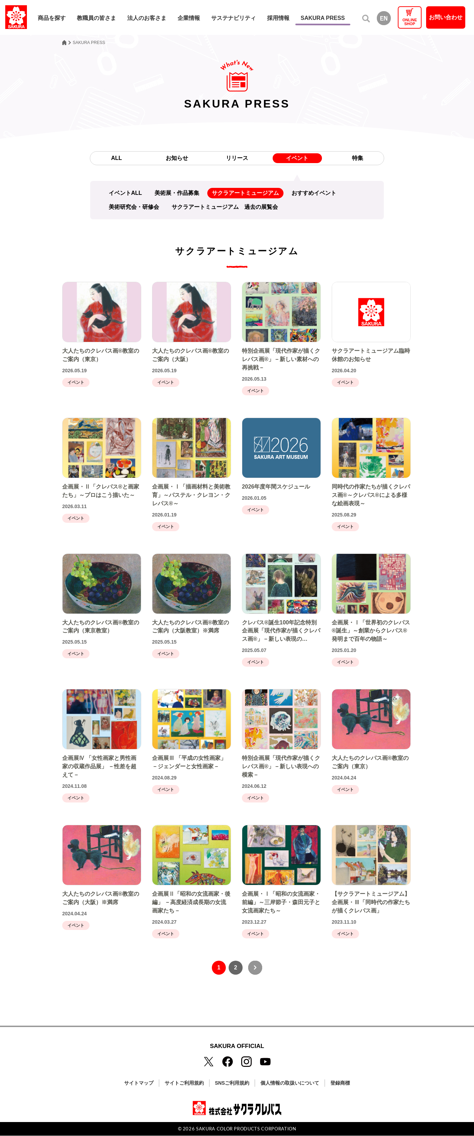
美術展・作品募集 (177, 193)
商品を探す (52, 18)
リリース (237, 158)
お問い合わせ (445, 17)
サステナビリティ (233, 18)
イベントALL (125, 193)
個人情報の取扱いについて (289, 1083)
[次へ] (255, 968)
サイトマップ (138, 1083)
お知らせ (177, 158)
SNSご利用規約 (232, 1083)
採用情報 (278, 18)
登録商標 (340, 1083)
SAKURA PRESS (323, 18)
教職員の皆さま (96, 18)
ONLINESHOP (409, 22)
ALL (116, 158)
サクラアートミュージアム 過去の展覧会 (225, 207)
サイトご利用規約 (184, 1083)
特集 (357, 158)
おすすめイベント (314, 193)
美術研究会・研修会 (134, 207)
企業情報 (189, 18)
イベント (297, 158)
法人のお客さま (146, 18)
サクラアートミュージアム (245, 193)
